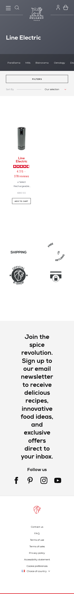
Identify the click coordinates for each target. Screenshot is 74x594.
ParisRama (13, 62)
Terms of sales (37, 546)
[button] (37, 79)
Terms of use (37, 539)
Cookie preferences (37, 565)
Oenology (59, 62)
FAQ (37, 533)
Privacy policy (37, 552)
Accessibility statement (37, 559)
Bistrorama (42, 62)
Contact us (37, 526)
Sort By (10, 89)
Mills (27, 62)
